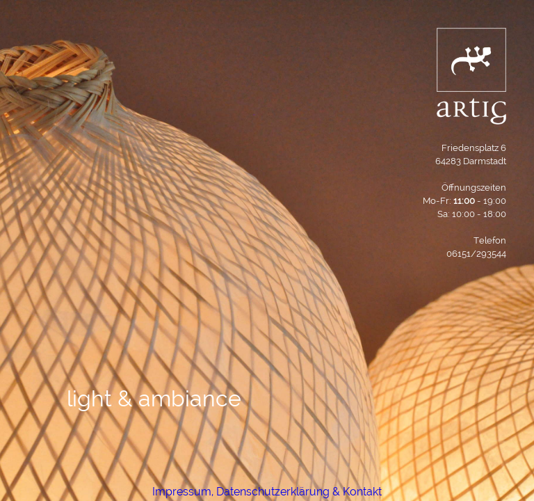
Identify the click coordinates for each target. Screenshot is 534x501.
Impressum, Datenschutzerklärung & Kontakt (267, 491)
